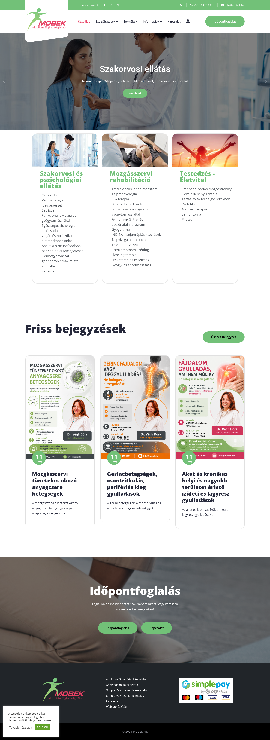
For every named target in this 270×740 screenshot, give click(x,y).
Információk (151, 21)
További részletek (20, 727)
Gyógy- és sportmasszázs (131, 265)
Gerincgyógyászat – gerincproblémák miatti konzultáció (60, 261)
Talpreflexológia (124, 194)
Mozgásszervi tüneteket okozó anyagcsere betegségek (54, 487)
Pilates (187, 219)
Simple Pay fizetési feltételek (125, 696)
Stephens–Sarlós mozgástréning (207, 189)
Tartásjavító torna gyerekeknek (206, 199)
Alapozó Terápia (194, 209)
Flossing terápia (124, 255)
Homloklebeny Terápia (199, 194)
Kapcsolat (174, 21)
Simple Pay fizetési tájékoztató (126, 690)
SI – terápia (120, 199)
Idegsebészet (52, 205)
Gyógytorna (121, 229)
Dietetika (189, 204)
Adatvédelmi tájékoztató (122, 685)
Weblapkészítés (116, 706)
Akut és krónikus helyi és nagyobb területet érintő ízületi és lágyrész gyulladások (206, 490)
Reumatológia (53, 200)
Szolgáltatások (105, 21)
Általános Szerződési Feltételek (126, 679)
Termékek (130, 21)
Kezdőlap (84, 21)
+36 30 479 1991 (202, 5)
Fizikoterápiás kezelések (130, 260)
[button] (4, 81)
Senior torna (191, 214)
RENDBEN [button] (42, 727)
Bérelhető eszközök (127, 204)
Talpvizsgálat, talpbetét (130, 239)
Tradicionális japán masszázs (135, 189)
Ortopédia (50, 195)
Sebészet (49, 210)
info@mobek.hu (233, 5)
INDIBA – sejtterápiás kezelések (136, 234)
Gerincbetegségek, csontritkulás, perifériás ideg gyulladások (132, 487)
